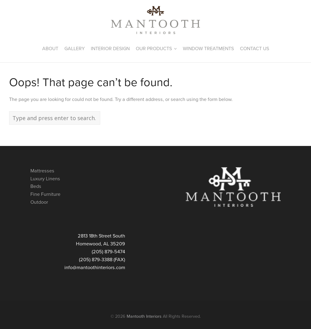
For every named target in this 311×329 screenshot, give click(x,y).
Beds (35, 186)
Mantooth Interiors (144, 316)
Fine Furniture (45, 194)
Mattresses (42, 171)
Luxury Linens (45, 179)
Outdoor (39, 202)
